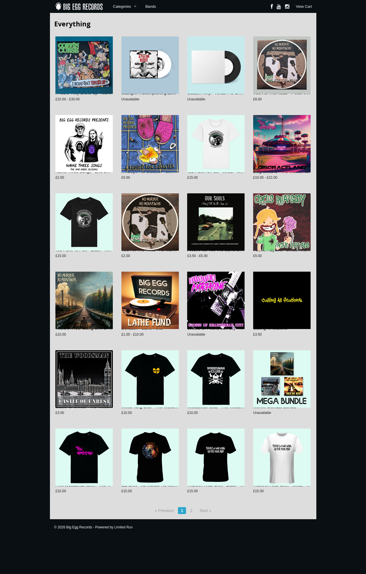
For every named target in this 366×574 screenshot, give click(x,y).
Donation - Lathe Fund (141, 350)
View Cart (304, 6)
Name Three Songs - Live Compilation (90, 182)
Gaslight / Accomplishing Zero (148, 98)
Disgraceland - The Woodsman (281, 182)
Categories (122, 6)
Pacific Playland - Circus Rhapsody (285, 266)
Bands (150, 6)
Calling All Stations (270, 350)
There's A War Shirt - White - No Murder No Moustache (303, 517)
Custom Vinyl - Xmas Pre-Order (216, 98)
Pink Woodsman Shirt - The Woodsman (91, 517)
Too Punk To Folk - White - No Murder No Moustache (235, 182)
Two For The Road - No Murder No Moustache (163, 266)
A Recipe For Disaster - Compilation (154, 182)
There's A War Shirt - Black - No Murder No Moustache (237, 517)
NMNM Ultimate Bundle (274, 433)
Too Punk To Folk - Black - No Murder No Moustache (103, 266)
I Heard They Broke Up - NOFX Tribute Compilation (102, 98)
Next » (205, 543)
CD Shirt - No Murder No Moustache (154, 517)
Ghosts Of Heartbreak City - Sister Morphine (227, 350)
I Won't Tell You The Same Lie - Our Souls (225, 266)
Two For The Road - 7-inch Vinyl (282, 98)
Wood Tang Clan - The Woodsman (153, 433)
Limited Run (123, 560)
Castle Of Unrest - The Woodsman (87, 433)
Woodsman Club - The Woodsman (218, 433)
